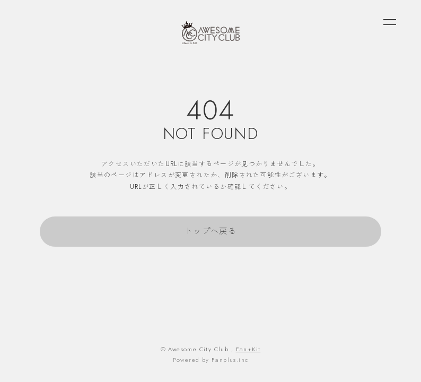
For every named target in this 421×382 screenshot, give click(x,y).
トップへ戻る (210, 231)
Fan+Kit (248, 349)
